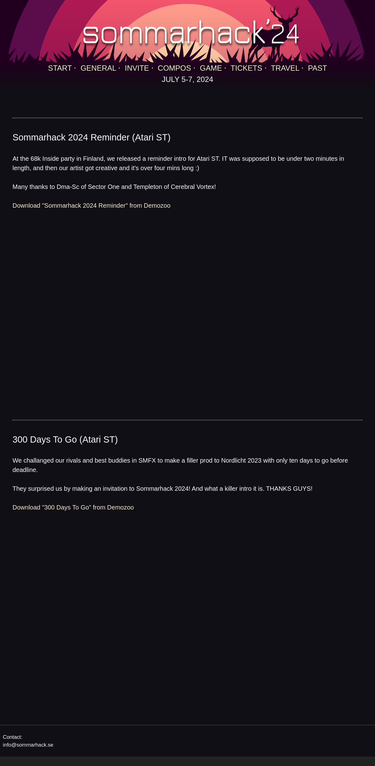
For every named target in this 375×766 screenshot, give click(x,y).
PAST (317, 68)
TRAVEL (285, 68)
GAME (211, 68)
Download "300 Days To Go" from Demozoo (73, 507)
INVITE (137, 68)
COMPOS (174, 68)
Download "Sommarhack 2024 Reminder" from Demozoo (91, 205)
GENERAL (98, 68)
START (60, 68)
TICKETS (246, 68)
